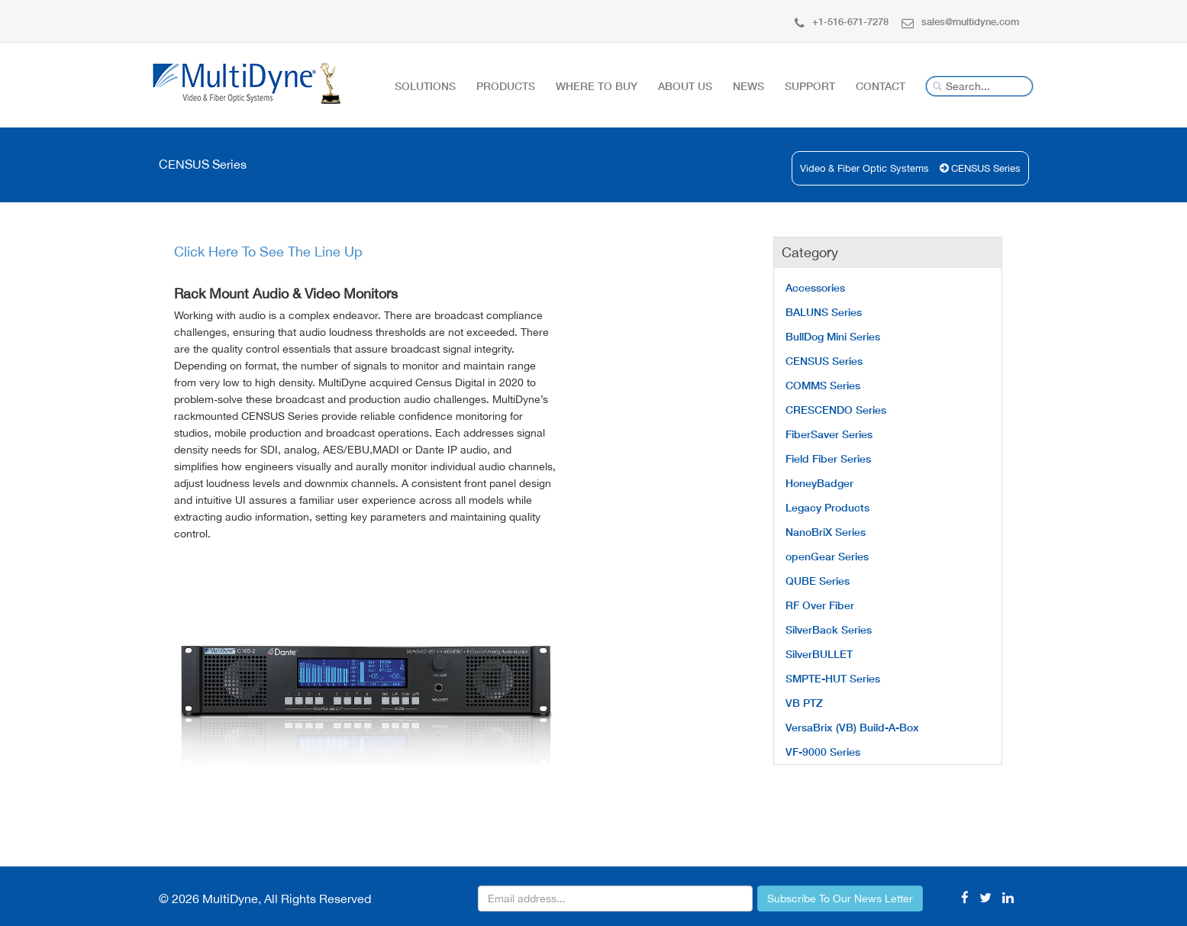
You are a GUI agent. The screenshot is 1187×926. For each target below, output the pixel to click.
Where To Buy (596, 85)
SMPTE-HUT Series (832, 678)
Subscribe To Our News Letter (840, 898)
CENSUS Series (986, 168)
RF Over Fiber (819, 605)
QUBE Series (817, 580)
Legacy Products (827, 507)
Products (505, 85)
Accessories (815, 287)
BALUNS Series (823, 311)
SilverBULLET (819, 653)
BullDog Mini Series (832, 336)
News (748, 85)
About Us (685, 85)
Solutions (425, 85)
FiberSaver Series (829, 434)
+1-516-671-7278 (842, 21)
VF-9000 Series (822, 751)
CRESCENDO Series (835, 409)
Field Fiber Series (828, 458)
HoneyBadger (819, 482)
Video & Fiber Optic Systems (864, 168)
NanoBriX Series (825, 531)
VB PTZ (804, 702)
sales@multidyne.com (960, 21)
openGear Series (827, 556)
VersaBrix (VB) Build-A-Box (852, 727)
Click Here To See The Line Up (268, 252)
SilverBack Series (828, 629)
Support (810, 85)
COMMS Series (822, 385)
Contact (880, 85)
